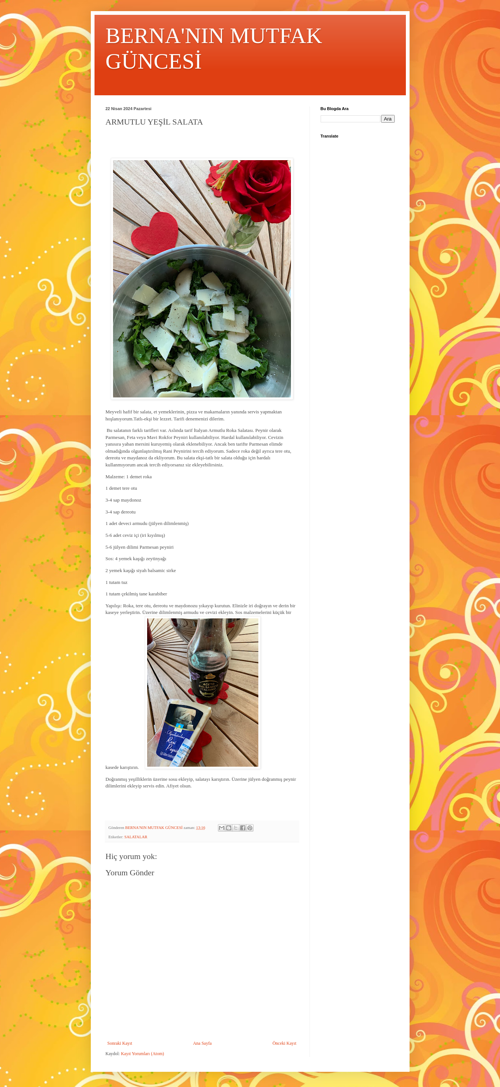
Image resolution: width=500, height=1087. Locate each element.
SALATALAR (135, 837)
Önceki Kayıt (284, 1043)
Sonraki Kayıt (119, 1043)
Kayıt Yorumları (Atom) (142, 1053)
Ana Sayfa (202, 1043)
